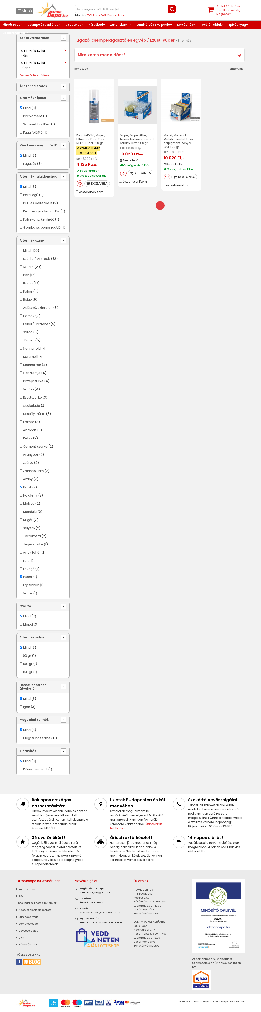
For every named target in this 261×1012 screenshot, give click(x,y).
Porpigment (32, 116)
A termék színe (32, 240)
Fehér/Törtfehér (36, 324)
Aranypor (30, 454)
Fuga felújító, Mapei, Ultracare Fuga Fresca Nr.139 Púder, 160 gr (91, 139)
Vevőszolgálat (27, 931)
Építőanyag (237, 25)
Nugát (28, 520)
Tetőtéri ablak (211, 25)
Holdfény (30, 495)
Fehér (27, 291)
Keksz (27, 438)
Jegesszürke (33, 544)
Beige (27, 299)
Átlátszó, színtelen (37, 307)
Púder (27, 577)
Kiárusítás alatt (35, 769)
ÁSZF (20, 896)
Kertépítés (185, 25)
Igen (26, 707)
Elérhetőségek (27, 945)
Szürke (28, 267)
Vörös (27, 593)
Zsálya (28, 462)
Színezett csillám (36, 124)
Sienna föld (32, 348)
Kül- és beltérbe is (37, 203)
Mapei (28, 624)
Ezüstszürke (32, 397)
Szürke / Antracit (36, 258)
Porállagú (30, 195)
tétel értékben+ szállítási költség (229, 10)
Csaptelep (74, 25)
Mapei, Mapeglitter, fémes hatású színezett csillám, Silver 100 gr (137, 139)
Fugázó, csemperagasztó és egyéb (110, 40)
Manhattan (32, 364)
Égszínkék (31, 585)
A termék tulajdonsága (39, 176)
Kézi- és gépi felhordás (41, 211)
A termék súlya (32, 637)
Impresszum (25, 889)
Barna (28, 283)
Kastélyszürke (34, 413)
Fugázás (29, 163)
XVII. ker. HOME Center (101, 15)
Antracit (29, 430)
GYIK (20, 938)
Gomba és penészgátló (42, 227)
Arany (28, 479)
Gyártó (25, 606)
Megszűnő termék (34, 720)
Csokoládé (31, 405)
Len (26, 560)
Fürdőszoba (11, 25)
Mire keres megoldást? (101, 55)
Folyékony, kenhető (38, 219)
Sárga (27, 332)
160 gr (27, 672)
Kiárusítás (28, 751)
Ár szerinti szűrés (33, 86)
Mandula (30, 511)
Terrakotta (32, 536)
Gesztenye (31, 373)
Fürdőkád (96, 25)
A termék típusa (33, 98)
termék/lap (236, 69)
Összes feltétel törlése (34, 75)
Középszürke (33, 381)
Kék (26, 275)
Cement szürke (35, 446)
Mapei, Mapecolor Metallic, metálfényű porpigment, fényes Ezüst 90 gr (178, 141)
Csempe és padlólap (43, 25)
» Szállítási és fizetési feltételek (36, 903)
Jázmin (28, 340)
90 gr (27, 655)
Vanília (28, 389)
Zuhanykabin (119, 25)
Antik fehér (32, 552)
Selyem (29, 528)
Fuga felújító (33, 132)
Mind (27, 108)
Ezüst (27, 487)
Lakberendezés (14, 33)
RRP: (79, 159)
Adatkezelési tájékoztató (34, 910)
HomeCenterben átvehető (33, 687)
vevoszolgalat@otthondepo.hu (100, 912)
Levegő (28, 568)
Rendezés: (81, 69)
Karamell (30, 356)
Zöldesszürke (33, 471)
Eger (121, 15)
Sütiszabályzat (27, 917)
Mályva (28, 503)
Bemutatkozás (27, 924)
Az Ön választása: (34, 38)
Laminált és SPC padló (153, 25)
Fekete (28, 422)
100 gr (27, 664)
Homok (28, 316)
